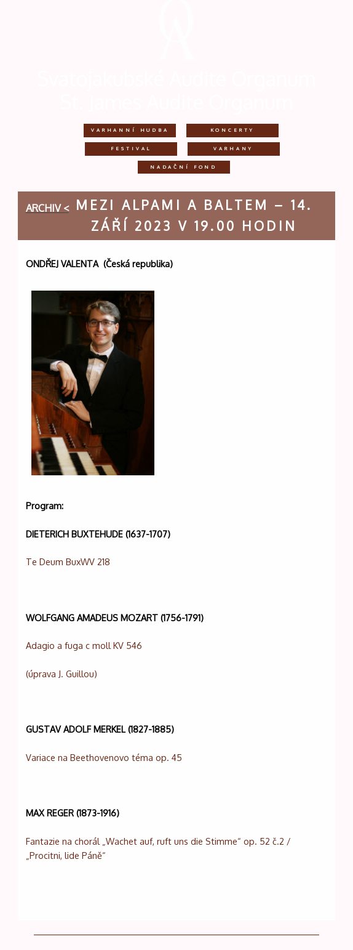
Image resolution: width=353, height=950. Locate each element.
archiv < (47, 208)
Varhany (233, 148)
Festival (131, 148)
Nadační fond (183, 167)
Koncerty (232, 130)
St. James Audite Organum (176, 102)
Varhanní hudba (130, 130)
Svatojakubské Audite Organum (176, 78)
